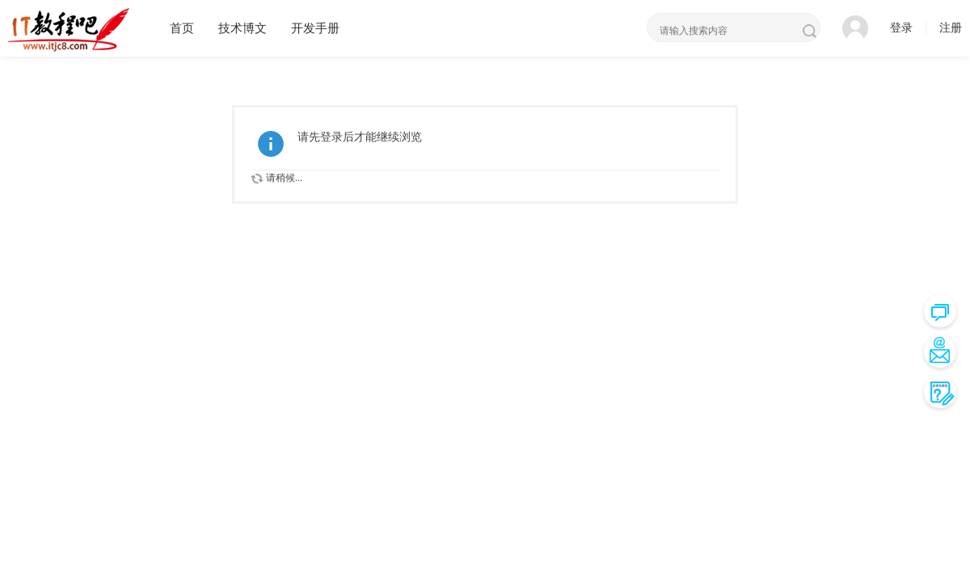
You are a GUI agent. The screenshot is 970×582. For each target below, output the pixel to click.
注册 (950, 28)
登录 (901, 28)
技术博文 (242, 28)
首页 (182, 28)
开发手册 (315, 28)
